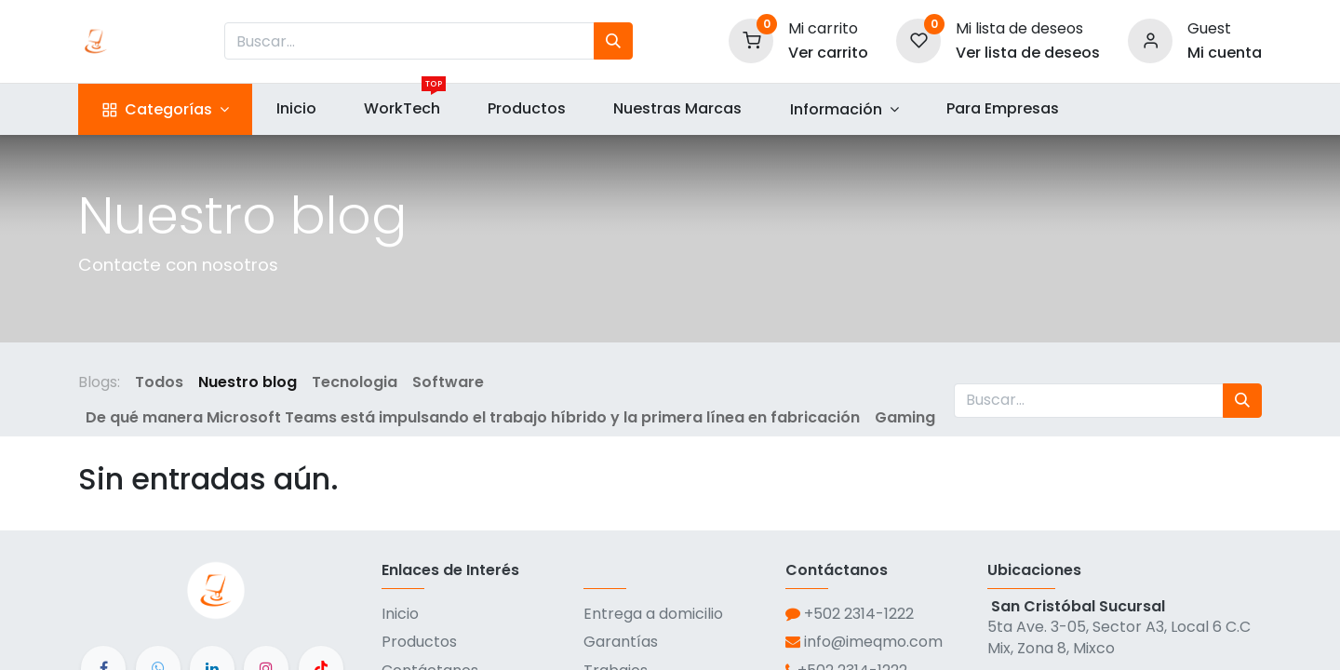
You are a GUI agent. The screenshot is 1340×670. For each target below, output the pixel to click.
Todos (159, 382)
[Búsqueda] (613, 41)
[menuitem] (296, 109)
